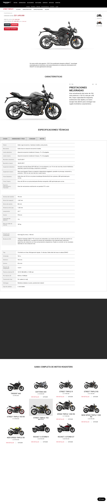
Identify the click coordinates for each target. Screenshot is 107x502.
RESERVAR (14, 24)
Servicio (45, 2)
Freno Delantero (7, 176)
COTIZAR (7, 24)
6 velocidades (21, 286)
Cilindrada (5, 256)
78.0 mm (20, 259)
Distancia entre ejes (8, 207)
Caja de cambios (7, 286)
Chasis (4, 145)
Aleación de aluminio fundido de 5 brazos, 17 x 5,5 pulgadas (33, 156)
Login (99, 2)
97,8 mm (20, 215)
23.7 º (19, 211)
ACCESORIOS (30, 2)
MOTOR (42, 138)
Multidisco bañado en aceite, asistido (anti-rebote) (31, 283)
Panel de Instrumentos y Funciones (7, 186)
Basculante (6, 148)
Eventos (57, 2)
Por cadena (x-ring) (23, 279)
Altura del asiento (7, 204)
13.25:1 (19, 267)
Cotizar (45, 397)
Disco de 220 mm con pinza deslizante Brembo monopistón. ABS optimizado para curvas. (41, 181)
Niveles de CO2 (7, 239)
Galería (47, 7)
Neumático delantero (8, 159)
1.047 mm (20, 200)
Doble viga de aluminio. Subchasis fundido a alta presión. (33, 145)
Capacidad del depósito (6, 219)
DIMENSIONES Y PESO (18, 138)
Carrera (5, 263)
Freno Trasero (7, 181)
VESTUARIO (38, 2)
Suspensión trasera (8, 171)
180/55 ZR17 (21, 163)
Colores (18, 7)
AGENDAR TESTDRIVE (11, 28)
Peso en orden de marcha (7, 224)
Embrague (5, 283)
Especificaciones (38, 7)
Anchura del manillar (8, 196)
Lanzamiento (6, 211)
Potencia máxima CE (8, 272)
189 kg (19, 224)
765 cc (19, 256)
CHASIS (5, 138)
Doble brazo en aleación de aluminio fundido (29, 148)
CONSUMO (32, 138)
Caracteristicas (27, 7)
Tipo (4, 252)
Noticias (51, 2)
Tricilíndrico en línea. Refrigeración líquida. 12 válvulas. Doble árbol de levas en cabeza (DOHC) (43, 252)
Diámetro (5, 259)
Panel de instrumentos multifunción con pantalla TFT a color (33, 186)
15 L (19, 219)
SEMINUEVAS (22, 2)
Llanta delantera (7, 152)
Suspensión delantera (8, 167)
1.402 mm (20, 207)
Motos (15, 2)
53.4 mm (20, 263)
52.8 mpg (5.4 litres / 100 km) (26, 234)
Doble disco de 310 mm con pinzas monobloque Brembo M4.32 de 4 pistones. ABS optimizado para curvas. (43, 177)
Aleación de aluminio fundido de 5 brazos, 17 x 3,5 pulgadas (33, 152)
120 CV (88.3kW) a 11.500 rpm (26, 272)
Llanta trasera (6, 156)
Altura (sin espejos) (8, 200)
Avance (5, 215)
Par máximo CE (7, 275)
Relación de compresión (6, 268)
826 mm (20, 204)
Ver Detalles (35, 397)
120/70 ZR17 (21, 159)
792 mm (20, 196)
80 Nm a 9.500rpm (22, 275)
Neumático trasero (8, 163)
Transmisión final (7, 279)
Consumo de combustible (6, 234)
